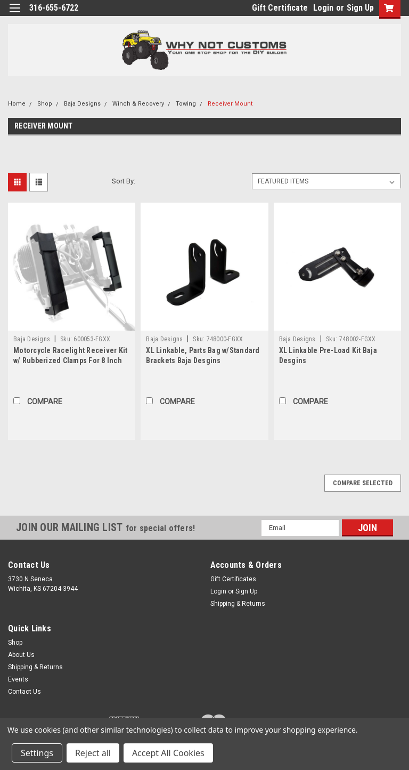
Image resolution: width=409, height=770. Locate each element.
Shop (44, 103)
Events (18, 679)
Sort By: (123, 181)
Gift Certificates (233, 579)
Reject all (93, 753)
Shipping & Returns (237, 603)
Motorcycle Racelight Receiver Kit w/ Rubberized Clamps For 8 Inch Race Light (70, 360)
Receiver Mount (230, 103)
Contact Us (24, 691)
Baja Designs (82, 103)
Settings (37, 753)
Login (323, 8)
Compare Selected (362, 483)
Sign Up (360, 8)
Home (17, 103)
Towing (186, 103)
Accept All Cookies (168, 753)
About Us (21, 655)
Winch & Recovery (138, 103)
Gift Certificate (280, 8)
